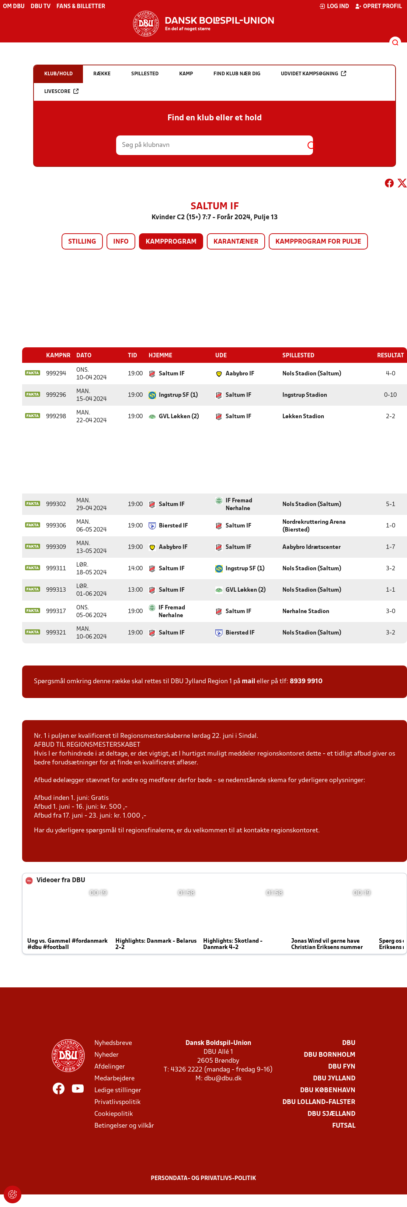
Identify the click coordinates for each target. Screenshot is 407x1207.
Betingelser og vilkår (124, 1125)
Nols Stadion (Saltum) (311, 373)
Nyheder (106, 1055)
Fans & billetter (80, 6)
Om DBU (14, 6)
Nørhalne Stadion (305, 611)
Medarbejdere (114, 1078)
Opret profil (378, 6)
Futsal (343, 1125)
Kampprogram (171, 242)
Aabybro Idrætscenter (311, 547)
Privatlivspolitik (117, 1102)
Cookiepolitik (113, 1114)
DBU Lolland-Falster (318, 1102)
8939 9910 (306, 681)
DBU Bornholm (329, 1055)
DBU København (327, 1090)
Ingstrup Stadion (304, 395)
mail (248, 681)
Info (121, 242)
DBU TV (41, 6)
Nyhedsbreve (113, 1043)
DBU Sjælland (331, 1114)
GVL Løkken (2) (179, 416)
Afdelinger (109, 1066)
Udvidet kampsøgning (313, 73)
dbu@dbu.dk (222, 1078)
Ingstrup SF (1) (178, 395)
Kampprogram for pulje (318, 242)
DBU (348, 1043)
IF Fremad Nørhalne (239, 504)
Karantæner (235, 242)
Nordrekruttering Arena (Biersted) (314, 525)
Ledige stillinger (117, 1090)
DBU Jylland (334, 1078)
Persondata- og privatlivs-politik (203, 1178)
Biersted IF (173, 525)
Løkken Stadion (303, 416)
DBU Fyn (341, 1066)
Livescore (61, 91)
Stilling (82, 242)
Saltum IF (172, 373)
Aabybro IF (240, 373)
